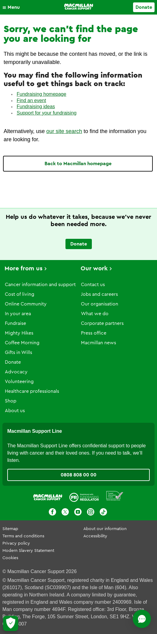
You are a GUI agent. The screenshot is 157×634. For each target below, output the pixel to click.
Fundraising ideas (36, 106)
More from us (23, 268)
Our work (94, 268)
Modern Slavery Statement (28, 551)
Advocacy (16, 371)
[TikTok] (103, 512)
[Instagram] (90, 512)
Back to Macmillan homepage (78, 163)
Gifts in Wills (18, 352)
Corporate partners (102, 323)
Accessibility (95, 536)
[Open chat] (142, 619)
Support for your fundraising (46, 112)
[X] (65, 512)
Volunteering (19, 381)
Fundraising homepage (41, 94)
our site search (64, 131)
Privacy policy (16, 543)
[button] (12, 7)
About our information (105, 529)
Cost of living (19, 294)
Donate (13, 362)
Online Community (26, 304)
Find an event (31, 100)
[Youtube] (78, 512)
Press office (93, 333)
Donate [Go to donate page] (143, 7)
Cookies (10, 558)
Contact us (93, 284)
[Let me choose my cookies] (10, 623)
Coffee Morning (22, 342)
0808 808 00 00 (78, 474)
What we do (95, 313)
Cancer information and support (40, 284)
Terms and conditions (23, 536)
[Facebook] (52, 512)
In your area (18, 313)
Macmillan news (98, 342)
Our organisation (99, 304)
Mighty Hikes (19, 333)
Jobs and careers (99, 294)
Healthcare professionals (32, 391)
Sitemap (10, 529)
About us (15, 410)
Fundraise (15, 323)
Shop (10, 401)
